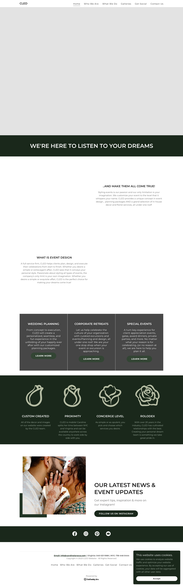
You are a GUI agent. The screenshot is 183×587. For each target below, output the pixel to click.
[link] (23, 3)
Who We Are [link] (91, 4)
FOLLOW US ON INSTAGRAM (116, 513)
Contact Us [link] (157, 4)
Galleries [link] (126, 4)
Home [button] (54, 565)
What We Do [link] (109, 4)
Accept (157, 579)
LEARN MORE (43, 356)
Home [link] (76, 4)
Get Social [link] (141, 4)
